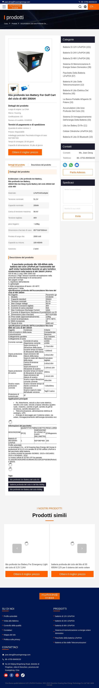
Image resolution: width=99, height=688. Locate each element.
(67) (74, 74)
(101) (77, 47)
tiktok (23, 675)
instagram (17, 675)
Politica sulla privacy (12, 639)
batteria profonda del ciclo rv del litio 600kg (27, 484)
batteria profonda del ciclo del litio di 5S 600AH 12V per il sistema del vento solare (70, 566)
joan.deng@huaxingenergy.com (16, 2)
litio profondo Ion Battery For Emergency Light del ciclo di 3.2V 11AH (26, 566)
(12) (73, 83)
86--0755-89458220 (88, 2)
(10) (77, 100)
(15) (74, 109)
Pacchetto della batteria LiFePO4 (68, 638)
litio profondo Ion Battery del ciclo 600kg (26, 489)
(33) (77, 118)
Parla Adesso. (78, 172)
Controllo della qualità (12, 625)
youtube (6, 675)
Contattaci (8, 630)
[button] (17, 548)
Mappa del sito (10, 635)
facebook (11, 675)
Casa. (6, 24)
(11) (75, 125)
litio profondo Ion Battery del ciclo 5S (24, 480)
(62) (77, 131)
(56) (76, 58)
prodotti (14, 24)
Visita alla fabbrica (11, 621)
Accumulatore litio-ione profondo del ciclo (35, 24)
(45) (75, 92)
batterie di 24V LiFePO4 (64, 621)
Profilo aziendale (10, 616)
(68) (76, 53)
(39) (77, 65)
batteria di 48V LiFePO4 (64, 625)
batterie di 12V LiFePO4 (64, 616)
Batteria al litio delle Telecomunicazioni (70, 643)
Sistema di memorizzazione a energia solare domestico (73, 631)
